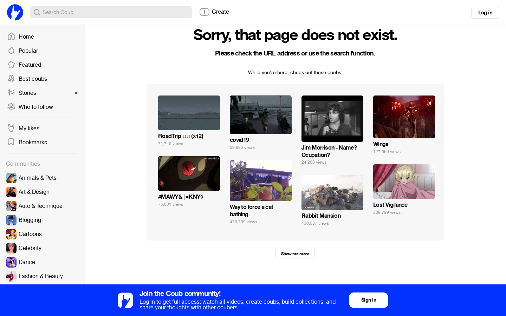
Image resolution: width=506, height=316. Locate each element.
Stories (42, 93)
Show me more (295, 254)
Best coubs (27, 79)
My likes (23, 128)
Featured (24, 65)
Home (20, 37)
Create (214, 12)
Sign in (368, 300)
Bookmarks (27, 142)
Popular (22, 51)
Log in (485, 12)
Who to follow (30, 107)
